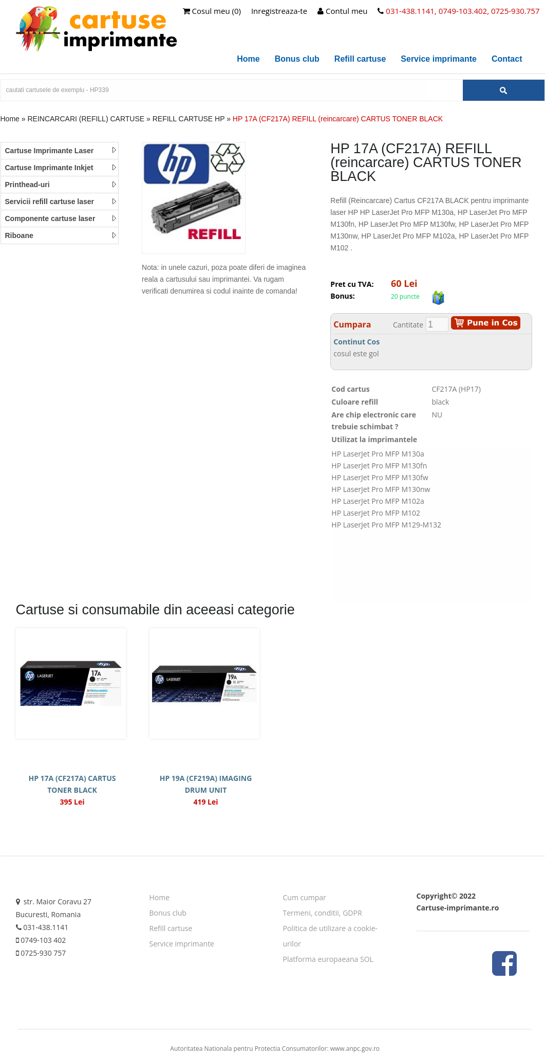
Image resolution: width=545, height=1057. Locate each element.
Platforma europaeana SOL (328, 959)
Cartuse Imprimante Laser (61, 151)
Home (248, 58)
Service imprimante (439, 58)
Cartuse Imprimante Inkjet (61, 167)
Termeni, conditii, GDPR (322, 913)
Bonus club (297, 58)
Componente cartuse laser (61, 218)
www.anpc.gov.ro (355, 1048)
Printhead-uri (61, 184)
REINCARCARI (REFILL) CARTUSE (85, 119)
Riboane (61, 235)
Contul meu (342, 11)
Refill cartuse (360, 58)
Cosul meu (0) (212, 11)
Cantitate (408, 325)
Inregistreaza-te (279, 11)
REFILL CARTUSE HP (190, 119)
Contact (507, 58)
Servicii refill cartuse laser (61, 201)
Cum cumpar (304, 897)
